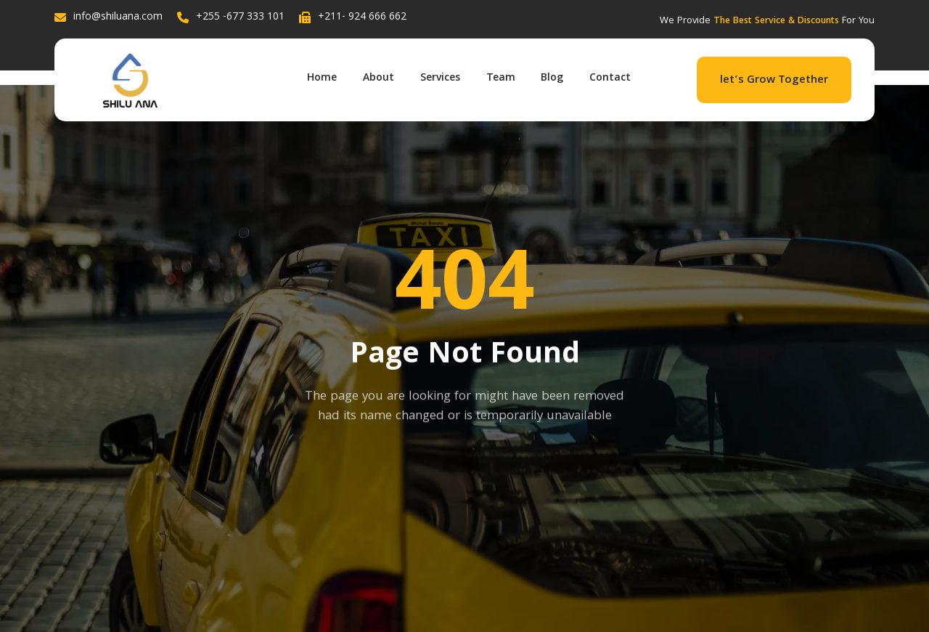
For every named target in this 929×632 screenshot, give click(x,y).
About (369, 77)
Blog (552, 77)
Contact (613, 77)
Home (310, 77)
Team (497, 77)
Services (434, 77)
